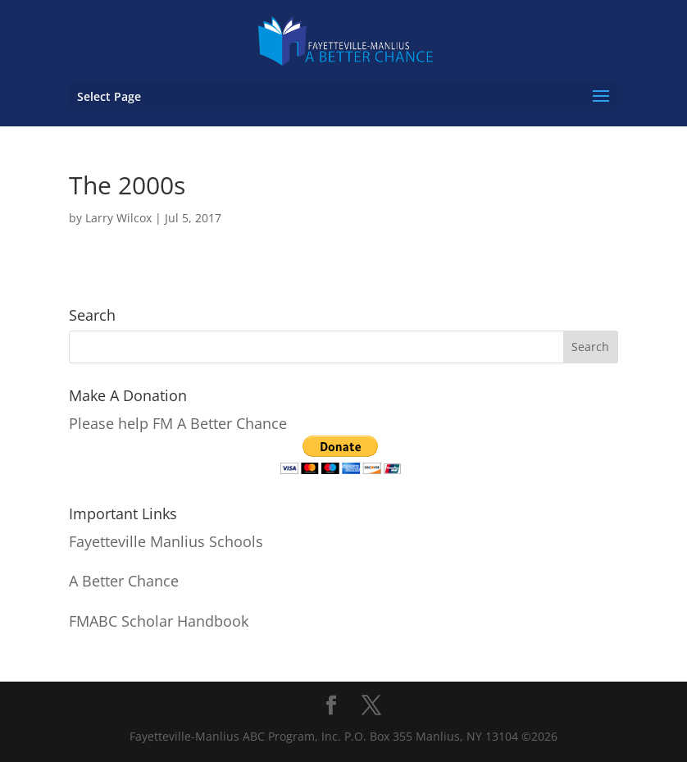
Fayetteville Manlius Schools (166, 541)
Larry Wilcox (118, 218)
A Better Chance (124, 581)
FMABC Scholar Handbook (158, 621)
